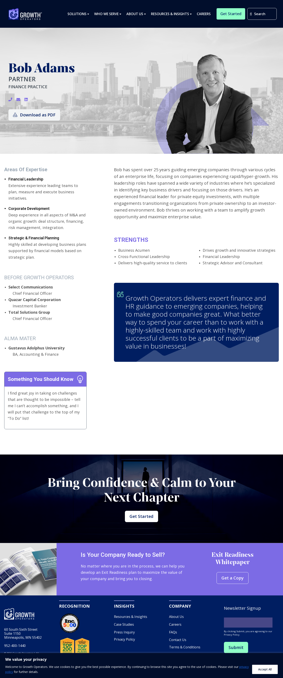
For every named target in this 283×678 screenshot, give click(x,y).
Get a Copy (232, 578)
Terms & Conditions (184, 647)
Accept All (265, 669)
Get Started (141, 516)
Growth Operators (25, 14)
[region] (141, 665)
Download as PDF (34, 115)
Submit (236, 647)
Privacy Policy (124, 639)
